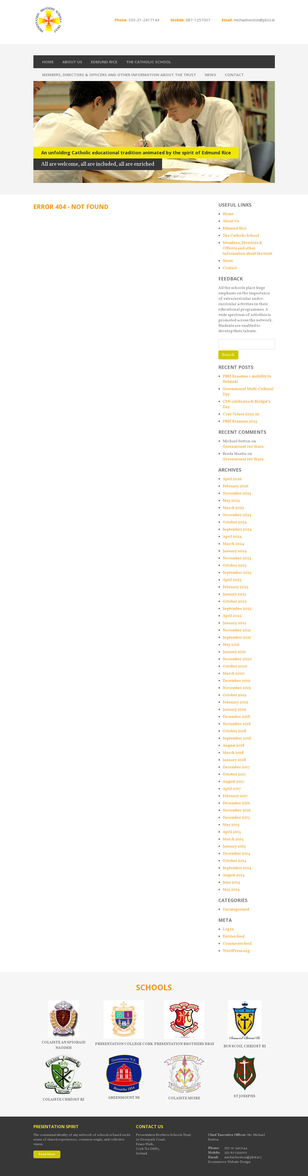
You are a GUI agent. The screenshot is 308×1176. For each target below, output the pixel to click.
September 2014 (237, 868)
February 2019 (235, 702)
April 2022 (232, 616)
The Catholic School (148, 61)
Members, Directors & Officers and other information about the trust (119, 74)
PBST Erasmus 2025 (240, 421)
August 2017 (233, 781)
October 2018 (234, 731)
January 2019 (234, 709)
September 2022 (237, 609)
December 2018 (236, 717)
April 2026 (232, 479)
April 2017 (232, 789)
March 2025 (233, 508)
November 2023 (237, 558)
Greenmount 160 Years (243, 446)
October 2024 (235, 522)
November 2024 (237, 515)
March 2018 (233, 753)
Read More (47, 1154)
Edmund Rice (104, 61)
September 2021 (237, 637)
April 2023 (232, 580)
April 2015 (232, 832)
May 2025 (231, 500)
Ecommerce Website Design (229, 1162)
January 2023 (234, 594)
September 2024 (237, 529)
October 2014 (234, 861)
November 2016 (237, 810)
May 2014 (231, 889)
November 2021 (237, 630)
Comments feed (237, 944)
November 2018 (237, 724)
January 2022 (234, 623)
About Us (72, 61)
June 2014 (231, 882)
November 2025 (237, 493)
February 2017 (235, 796)
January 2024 (235, 551)
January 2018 (234, 760)
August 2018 (233, 745)
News (210, 74)
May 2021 (231, 645)
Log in (228, 929)
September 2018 (237, 738)
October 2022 (235, 601)
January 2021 (234, 652)
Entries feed (234, 936)
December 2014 (236, 853)
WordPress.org (236, 951)
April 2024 (232, 537)
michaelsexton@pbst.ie (254, 19)
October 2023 (234, 565)
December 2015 (236, 817)
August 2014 (234, 875)
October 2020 (235, 666)
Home (48, 61)
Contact (234, 74)
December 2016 (236, 803)
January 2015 (234, 846)
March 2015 (233, 839)
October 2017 (234, 774)
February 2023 (235, 587)
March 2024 (233, 544)
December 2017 (236, 767)
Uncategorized (236, 909)
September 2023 (237, 573)
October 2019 (234, 695)
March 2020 (234, 673)
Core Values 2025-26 (241, 414)
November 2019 (237, 688)
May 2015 (231, 825)
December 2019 (236, 681)
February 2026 (235, 486)
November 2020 (237, 659)
